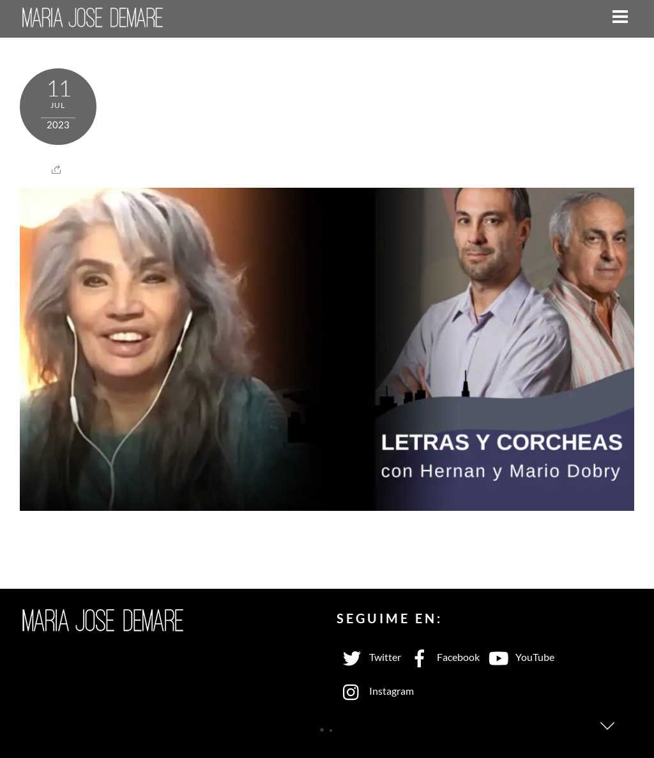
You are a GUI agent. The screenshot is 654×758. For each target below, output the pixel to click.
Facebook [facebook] (442, 657)
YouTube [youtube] (518, 657)
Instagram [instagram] (375, 691)
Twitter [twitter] (369, 657)
